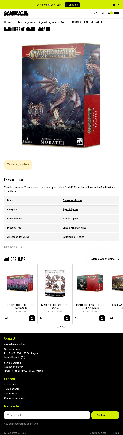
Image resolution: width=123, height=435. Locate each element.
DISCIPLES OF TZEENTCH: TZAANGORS (20, 306)
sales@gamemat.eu (14, 344)
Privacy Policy (11, 393)
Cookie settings (98, 433)
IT (111, 433)
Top (117, 433)
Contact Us (10, 384)
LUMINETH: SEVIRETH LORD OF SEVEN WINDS (90, 306)
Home (7, 22)
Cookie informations (15, 398)
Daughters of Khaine (73, 237)
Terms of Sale (11, 389)
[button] (116, 5)
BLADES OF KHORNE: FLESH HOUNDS (55, 306)
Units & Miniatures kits (74, 227)
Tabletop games (25, 22)
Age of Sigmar (47, 22)
